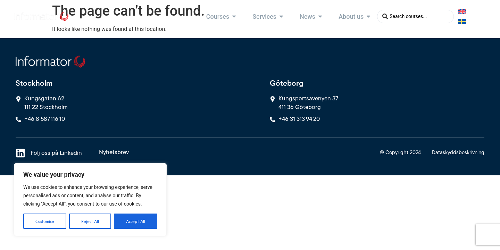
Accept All (135, 221)
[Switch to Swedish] (462, 21)
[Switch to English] (462, 11)
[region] (90, 199)
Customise (44, 221)
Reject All (90, 221)
